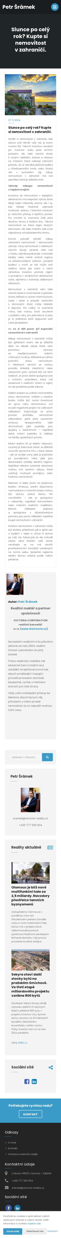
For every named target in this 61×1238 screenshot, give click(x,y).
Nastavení (52, 1231)
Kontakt (30, 1114)
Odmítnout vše (34, 1231)
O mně (12, 1142)
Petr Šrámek (27, 602)
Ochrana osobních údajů (23, 1154)
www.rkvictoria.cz (34, 629)
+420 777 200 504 (22, 1180)
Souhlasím (13, 1231)
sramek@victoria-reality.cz (28, 1188)
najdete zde (34, 1223)
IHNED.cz (22, 1042)
